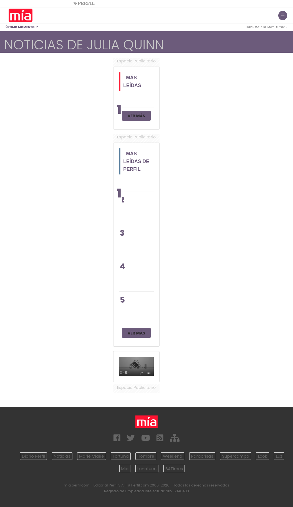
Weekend (172, 456)
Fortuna (121, 456)
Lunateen (146, 468)
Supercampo (235, 456)
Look (262, 456)
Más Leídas (132, 81)
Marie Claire (91, 456)
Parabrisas (202, 456)
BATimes (174, 468)
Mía (125, 468)
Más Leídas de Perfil (136, 161)
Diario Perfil (33, 456)
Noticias (62, 456)
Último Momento (22, 27)
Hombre (145, 456)
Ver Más (136, 116)
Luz (279, 456)
